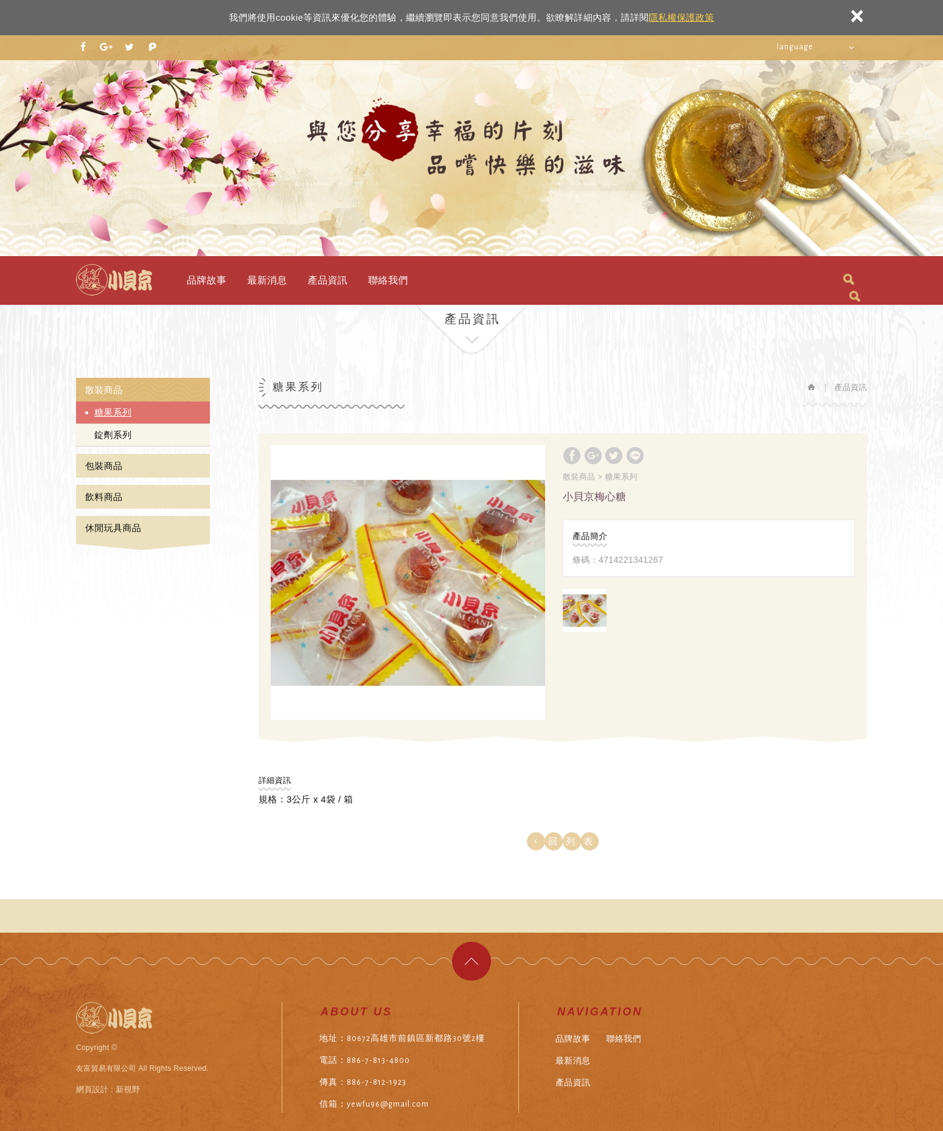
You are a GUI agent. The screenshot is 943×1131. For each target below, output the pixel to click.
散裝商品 (103, 390)
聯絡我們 (388, 280)
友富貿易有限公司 (114, 280)
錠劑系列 (112, 435)
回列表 (574, 841)
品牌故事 (206, 280)
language (795, 47)
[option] (408, 582)
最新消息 (267, 280)
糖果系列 (112, 412)
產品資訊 (327, 280)
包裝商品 (103, 466)
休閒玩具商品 (113, 528)
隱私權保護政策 (681, 17)
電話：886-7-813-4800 (364, 1060)
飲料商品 (103, 497)
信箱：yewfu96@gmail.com (374, 1104)
